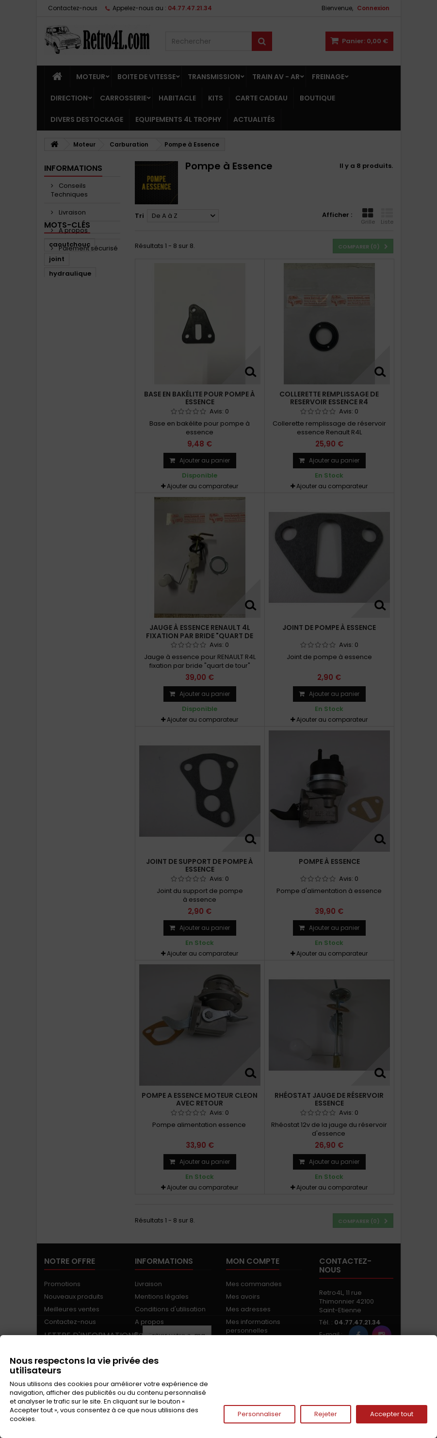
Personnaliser (259, 1414)
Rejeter (325, 1414)
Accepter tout (391, 1414)
